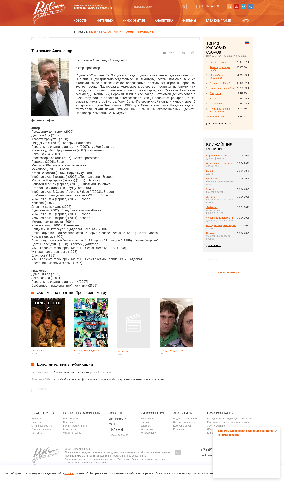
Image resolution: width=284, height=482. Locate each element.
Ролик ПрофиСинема (75, 425)
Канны (129, 31)
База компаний (218, 20)
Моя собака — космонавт (217, 76)
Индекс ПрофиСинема (185, 418)
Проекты (36, 422)
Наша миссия (70, 418)
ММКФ (118, 31)
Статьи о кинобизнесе (185, 422)
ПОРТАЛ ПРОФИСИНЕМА (81, 413)
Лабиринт (212, 207)
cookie (69, 473)
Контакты (36, 432)
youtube (236, 6)
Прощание (216, 103)
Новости (80, 20)
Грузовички (212, 178)
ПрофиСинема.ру (228, 272)
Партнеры (69, 422)
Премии (145, 422)
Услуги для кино (216, 425)
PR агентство (42, 413)
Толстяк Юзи (217, 116)
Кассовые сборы (182, 425)
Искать (184, 6)
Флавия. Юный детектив (220, 217)
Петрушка (215, 93)
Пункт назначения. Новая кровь (220, 110)
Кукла (209, 171)
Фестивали (147, 418)
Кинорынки (147, 429)
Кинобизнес (145, 31)
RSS (229, 6)
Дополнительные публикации (65, 364)
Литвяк (210, 196)
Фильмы (189, 20)
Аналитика (164, 20)
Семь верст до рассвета (219, 163)
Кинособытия (133, 20)
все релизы (214, 245)
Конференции (148, 432)
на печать (183, 52)
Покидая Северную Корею (221, 225)
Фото (245, 20)
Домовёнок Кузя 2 (220, 83)
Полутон (211, 233)
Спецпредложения (41, 425)
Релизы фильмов (118, 435)
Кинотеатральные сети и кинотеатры (228, 422)
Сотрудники (70, 429)
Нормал (214, 98)
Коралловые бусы (216, 155)
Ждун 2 (210, 189)
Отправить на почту (192, 52)
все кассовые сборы (219, 123)
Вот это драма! (218, 62)
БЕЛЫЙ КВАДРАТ (100, 31)
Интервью (105, 20)
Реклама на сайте (41, 429)
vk (250, 6)
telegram (243, 6)
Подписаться (210, 6)
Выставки (146, 425)
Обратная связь (72, 432)
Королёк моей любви (222, 88)
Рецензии (178, 429)
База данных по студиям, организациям (230, 418)
